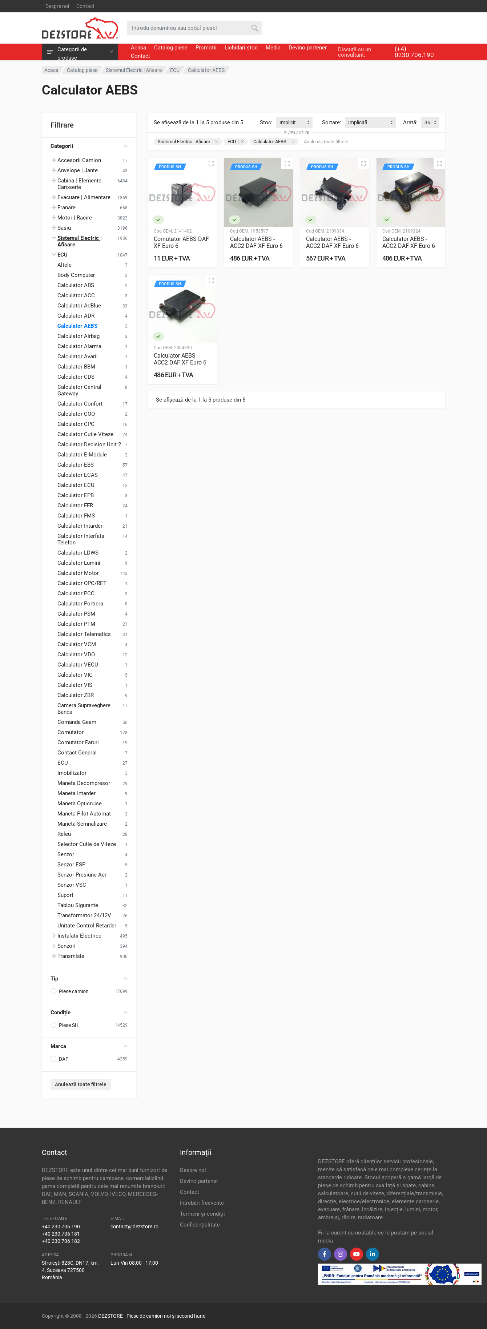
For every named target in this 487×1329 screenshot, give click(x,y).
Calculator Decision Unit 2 (89, 444)
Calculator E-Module (82, 454)
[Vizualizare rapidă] (211, 163)
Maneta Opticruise (79, 803)
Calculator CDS (75, 377)
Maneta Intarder (76, 793)
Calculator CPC (75, 424)
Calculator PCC (75, 593)
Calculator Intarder (79, 526)
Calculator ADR (75, 316)
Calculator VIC (75, 675)
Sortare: (331, 122)
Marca (89, 1046)
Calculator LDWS (77, 552)
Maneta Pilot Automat (84, 813)
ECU (62, 763)
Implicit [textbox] (287, 122)
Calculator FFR (75, 505)
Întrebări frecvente (202, 1203)
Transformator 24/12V (84, 915)
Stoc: (266, 122)
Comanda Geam (76, 722)
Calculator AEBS (77, 326)
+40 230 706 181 (61, 1234)
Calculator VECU (77, 664)
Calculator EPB (75, 495)
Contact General (77, 752)
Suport (65, 895)
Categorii (89, 146)
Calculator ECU (75, 485)
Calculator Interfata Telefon (80, 539)
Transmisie (70, 956)
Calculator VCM (76, 644)
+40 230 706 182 (61, 1241)
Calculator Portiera (80, 603)
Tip (89, 978)
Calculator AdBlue (79, 305)
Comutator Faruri (78, 742)
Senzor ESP (71, 864)
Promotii (206, 47)
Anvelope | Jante (77, 170)
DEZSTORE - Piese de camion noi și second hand (152, 1316)
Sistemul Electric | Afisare (188, 141)
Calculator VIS (74, 685)
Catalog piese (171, 47)
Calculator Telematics (84, 634)
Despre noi (57, 6)
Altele (64, 265)
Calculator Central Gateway (79, 390)
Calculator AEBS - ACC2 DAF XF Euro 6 (256, 242)
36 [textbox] (427, 122)
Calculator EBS (75, 465)
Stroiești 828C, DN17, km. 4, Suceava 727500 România (70, 1270)
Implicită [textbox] (357, 122)
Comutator (70, 732)
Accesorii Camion (79, 160)
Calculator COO (76, 414)
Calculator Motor (78, 573)
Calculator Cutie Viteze (85, 434)
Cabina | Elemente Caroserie (79, 183)
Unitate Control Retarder (86, 925)
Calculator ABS (75, 285)
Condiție (89, 1012)
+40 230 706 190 (61, 1226)
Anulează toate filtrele (80, 1084)
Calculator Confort (79, 403)
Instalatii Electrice (79, 936)
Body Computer (76, 275)
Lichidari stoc (241, 47)
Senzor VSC (71, 885)
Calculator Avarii (77, 356)
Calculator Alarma (79, 346)
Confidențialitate (200, 1224)
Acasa (138, 47)
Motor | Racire (74, 217)
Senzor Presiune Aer (81, 874)
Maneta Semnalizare (82, 824)
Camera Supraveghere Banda (83, 708)
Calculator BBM (76, 366)
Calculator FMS (76, 515)
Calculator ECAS (77, 475)
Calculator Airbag (78, 336)
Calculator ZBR (75, 695)
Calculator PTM (76, 624)
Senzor (65, 854)
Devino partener (308, 47)
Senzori (66, 946)
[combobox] (294, 122)
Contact (85, 6)
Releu (64, 834)
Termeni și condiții (202, 1214)
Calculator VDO (76, 654)
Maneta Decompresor (83, 783)
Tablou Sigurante (77, 905)
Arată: (410, 122)
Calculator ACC (76, 295)
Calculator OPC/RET (81, 583)
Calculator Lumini (78, 563)
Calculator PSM (76, 614)
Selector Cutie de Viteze (86, 844)
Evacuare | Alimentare (83, 197)
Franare (66, 207)
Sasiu (64, 228)
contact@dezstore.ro (134, 1226)
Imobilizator (71, 773)
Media (273, 47)
